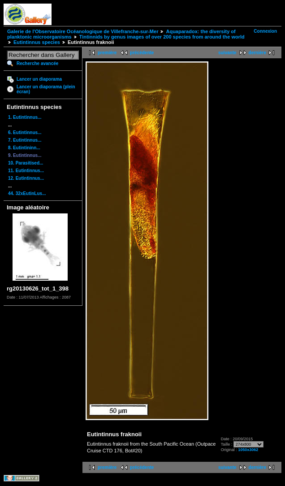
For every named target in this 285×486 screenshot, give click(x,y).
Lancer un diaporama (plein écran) (46, 89)
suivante (227, 52)
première (107, 52)
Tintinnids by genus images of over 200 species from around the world (162, 36)
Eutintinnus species (36, 42)
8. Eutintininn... (24, 147)
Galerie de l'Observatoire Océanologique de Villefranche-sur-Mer (82, 31)
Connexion (265, 31)
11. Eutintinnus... (26, 170)
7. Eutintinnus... (24, 140)
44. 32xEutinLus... (27, 193)
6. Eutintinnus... (24, 132)
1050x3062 (248, 449)
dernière (257, 52)
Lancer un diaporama (39, 79)
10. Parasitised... (25, 163)
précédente (142, 52)
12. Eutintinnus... (26, 178)
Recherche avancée (37, 63)
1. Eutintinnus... (24, 117)
